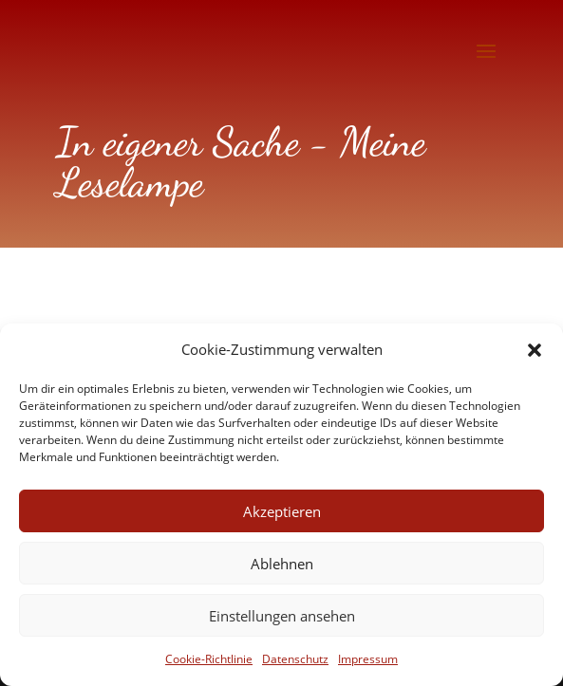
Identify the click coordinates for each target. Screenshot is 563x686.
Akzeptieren (282, 511)
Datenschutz (295, 659)
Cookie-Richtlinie (209, 659)
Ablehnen (282, 563)
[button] (534, 350)
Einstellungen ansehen (282, 615)
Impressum (368, 659)
